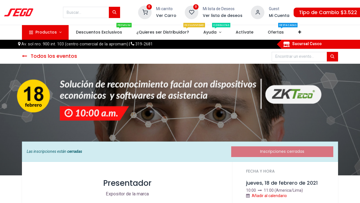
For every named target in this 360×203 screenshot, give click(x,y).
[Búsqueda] (114, 12)
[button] (300, 32)
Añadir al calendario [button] (269, 195)
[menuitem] (99, 32)
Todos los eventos (49, 56)
